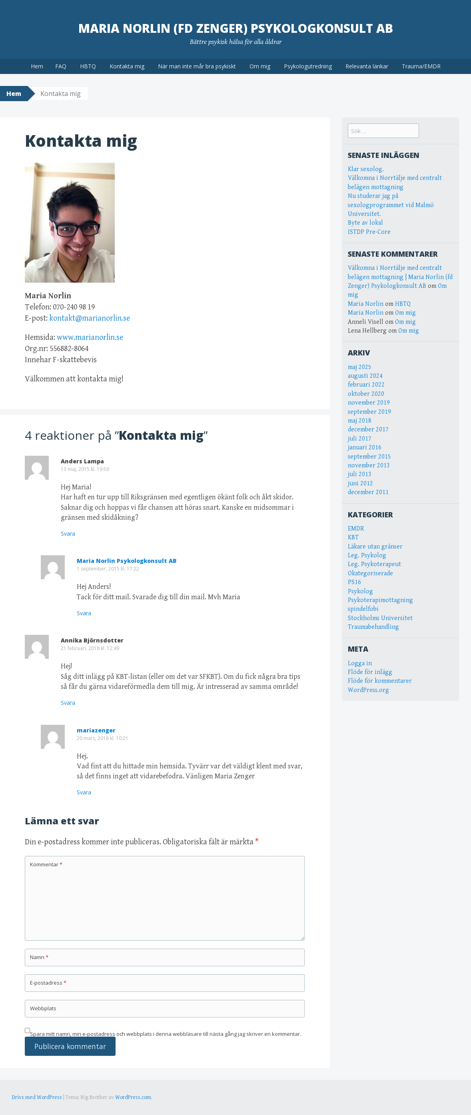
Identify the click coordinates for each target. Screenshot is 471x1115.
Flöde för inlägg (370, 672)
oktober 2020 (366, 394)
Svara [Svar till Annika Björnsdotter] (68, 702)
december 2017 (368, 429)
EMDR (356, 529)
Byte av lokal (365, 223)
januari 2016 (364, 447)
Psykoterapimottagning (380, 600)
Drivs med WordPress (37, 1097)
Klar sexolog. (366, 169)
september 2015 (369, 457)
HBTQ (88, 66)
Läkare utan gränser (375, 547)
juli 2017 (359, 439)
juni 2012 (360, 483)
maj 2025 (359, 367)
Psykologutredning (308, 66)
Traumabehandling (373, 627)
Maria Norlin (365, 304)
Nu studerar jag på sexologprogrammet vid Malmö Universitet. (391, 205)
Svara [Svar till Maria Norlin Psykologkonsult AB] (84, 613)
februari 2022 (366, 385)
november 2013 (369, 465)
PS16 (354, 582)
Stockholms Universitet (380, 618)
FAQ (60, 66)
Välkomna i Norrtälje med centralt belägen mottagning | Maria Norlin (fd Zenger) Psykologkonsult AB (400, 277)
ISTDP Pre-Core (369, 232)
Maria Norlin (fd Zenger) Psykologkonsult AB (235, 28)
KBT (353, 537)
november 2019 (369, 403)
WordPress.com (133, 1097)
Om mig (259, 66)
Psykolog (360, 591)
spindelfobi (363, 609)
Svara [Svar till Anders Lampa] (68, 533)
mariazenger (96, 730)
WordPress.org (368, 690)
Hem (37, 66)
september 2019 (369, 412)
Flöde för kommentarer (380, 681)
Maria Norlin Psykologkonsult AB (127, 560)
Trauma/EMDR (421, 66)
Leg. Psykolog (367, 555)
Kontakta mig (127, 66)
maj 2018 (359, 421)
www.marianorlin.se (90, 337)
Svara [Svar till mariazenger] (84, 792)
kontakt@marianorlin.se (89, 318)
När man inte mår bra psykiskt (197, 66)
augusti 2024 (365, 376)
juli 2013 (359, 474)
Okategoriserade (370, 573)
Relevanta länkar (366, 66)
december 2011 (368, 492)
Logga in (360, 663)
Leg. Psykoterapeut (374, 564)
